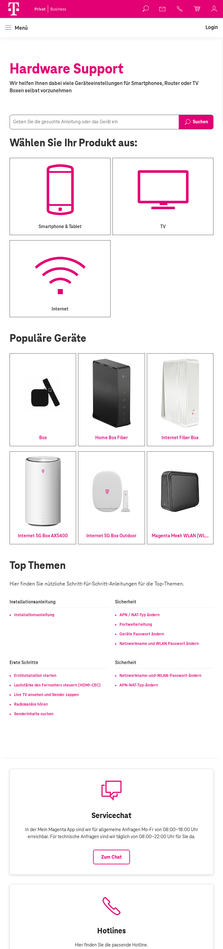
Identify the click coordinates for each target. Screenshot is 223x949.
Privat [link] (40, 9)
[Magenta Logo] (14, 9)
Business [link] (58, 9)
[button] (14, 9)
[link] (163, 9)
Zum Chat (111, 857)
